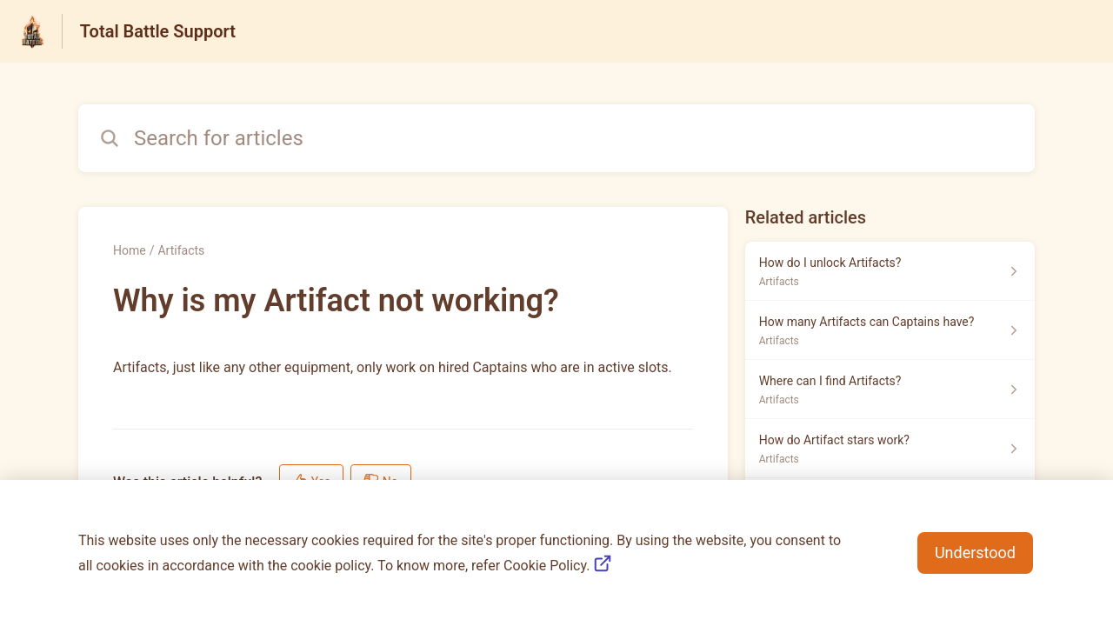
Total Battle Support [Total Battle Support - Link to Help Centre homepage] (158, 31)
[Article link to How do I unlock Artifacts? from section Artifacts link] (890, 271)
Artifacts (180, 250)
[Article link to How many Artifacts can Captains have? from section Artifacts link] (890, 330)
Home (129, 250)
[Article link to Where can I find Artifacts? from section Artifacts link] (890, 389)
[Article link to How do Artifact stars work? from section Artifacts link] (890, 448)
